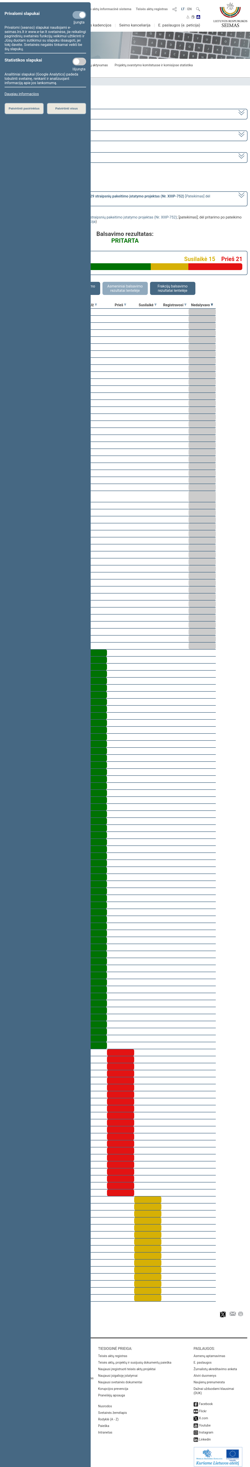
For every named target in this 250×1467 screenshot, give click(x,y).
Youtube (205, 1422)
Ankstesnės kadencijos (92, 25)
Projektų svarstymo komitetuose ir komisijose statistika (154, 65)
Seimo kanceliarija (134, 25)
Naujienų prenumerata (209, 1379)
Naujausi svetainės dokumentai (120, 1379)
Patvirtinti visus (66, 108)
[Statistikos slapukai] (79, 61)
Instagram (206, 1429)
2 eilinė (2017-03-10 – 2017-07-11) (33, 135)
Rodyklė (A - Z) (108, 1416)
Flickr (203, 1408)
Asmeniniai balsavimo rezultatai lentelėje (125, 288)
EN (189, 9)
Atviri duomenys (205, 1372)
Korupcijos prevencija (113, 1385)
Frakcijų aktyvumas (94, 65)
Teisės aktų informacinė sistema (106, 9)
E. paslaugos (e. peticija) (179, 25)
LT (183, 9)
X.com (203, 1415)
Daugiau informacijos (22, 94)
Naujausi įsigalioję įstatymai (118, 1372)
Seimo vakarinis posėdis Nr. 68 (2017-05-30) (41, 157)
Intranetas (105, 1429)
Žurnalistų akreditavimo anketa (215, 1366)
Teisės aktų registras (152, 9)
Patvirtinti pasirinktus (24, 108)
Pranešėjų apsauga (111, 1392)
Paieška (103, 1422)
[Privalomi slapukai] (79, 15)
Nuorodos (105, 1403)
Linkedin (205, 1436)
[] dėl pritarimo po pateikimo (107, 198)
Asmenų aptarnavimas (209, 1353)
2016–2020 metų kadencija (27, 114)
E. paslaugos (203, 1359)
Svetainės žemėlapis (112, 1409)
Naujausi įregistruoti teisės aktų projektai (127, 1366)
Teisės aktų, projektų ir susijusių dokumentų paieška (134, 1359)
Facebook (206, 1401)
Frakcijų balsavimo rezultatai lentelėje (173, 288)
